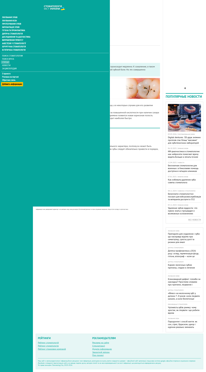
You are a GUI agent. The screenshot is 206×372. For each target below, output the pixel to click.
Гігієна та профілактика (13, 25)
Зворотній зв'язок (101, 352)
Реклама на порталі (10, 72)
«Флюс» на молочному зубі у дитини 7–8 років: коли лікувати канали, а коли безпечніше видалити (184, 297)
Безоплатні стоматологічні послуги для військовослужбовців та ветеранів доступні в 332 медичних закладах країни (184, 197)
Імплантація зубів (10, 22)
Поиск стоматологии (12, 51)
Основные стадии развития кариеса (58, 85)
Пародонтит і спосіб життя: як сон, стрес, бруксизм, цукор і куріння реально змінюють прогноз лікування (182, 325)
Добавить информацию (12, 78)
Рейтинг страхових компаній (52, 349)
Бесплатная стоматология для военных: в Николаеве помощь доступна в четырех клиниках (183, 168)
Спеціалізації (98, 345)
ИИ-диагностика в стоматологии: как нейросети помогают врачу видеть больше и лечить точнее (184, 154)
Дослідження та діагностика (15, 32)
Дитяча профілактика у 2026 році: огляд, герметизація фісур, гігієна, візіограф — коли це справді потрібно (183, 254)
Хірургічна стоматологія (13, 42)
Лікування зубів (9, 12)
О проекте (6, 68)
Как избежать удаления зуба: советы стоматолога (182, 181)
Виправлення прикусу (12, 35)
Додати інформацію (102, 349)
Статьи (6, 57)
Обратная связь (9, 75)
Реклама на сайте (100, 342)
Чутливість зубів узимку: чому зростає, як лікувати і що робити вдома (183, 310)
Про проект (98, 355)
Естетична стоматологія (13, 45)
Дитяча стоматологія (12, 28)
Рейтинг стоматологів (48, 345)
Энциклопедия (10, 63)
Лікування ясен (9, 15)
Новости (6, 60)
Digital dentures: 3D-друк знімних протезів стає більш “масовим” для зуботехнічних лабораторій (184, 140)
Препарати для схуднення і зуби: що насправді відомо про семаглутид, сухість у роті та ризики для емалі (184, 237)
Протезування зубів (11, 18)
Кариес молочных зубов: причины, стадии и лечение (181, 266)
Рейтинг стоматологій (48, 342)
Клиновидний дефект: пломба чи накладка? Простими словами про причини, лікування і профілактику (184, 283)
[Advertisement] (98, 19)
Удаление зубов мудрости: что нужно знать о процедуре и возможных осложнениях (182, 211)
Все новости (194, 219)
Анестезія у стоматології (13, 38)
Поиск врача (8, 54)
